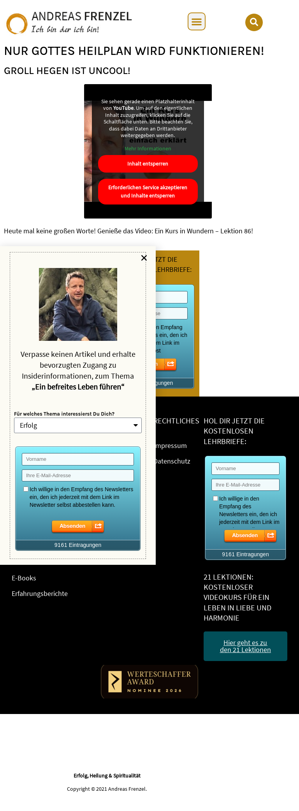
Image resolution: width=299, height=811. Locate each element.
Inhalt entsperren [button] (148, 163)
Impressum (170, 445)
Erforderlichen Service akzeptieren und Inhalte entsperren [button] (148, 191)
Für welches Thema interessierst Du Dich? (64, 414)
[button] (197, 21)
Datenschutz (171, 461)
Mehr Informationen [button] (148, 148)
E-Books (24, 577)
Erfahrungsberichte (40, 593)
